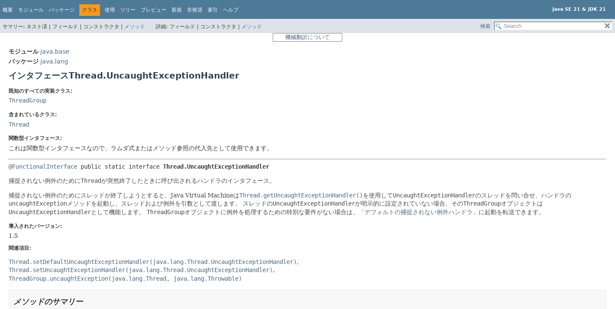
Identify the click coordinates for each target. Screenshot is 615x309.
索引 (213, 10)
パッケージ (62, 10)
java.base (54, 51)
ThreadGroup (27, 100)
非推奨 (194, 10)
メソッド (134, 27)
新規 (177, 10)
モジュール (31, 10)
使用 (110, 10)
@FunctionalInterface (43, 166)
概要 (8, 10)
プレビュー (153, 10)
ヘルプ (230, 10)
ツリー (128, 10)
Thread (19, 124)
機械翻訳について (307, 37)
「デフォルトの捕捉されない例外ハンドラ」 (419, 212)
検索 (485, 26)
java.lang (54, 61)
